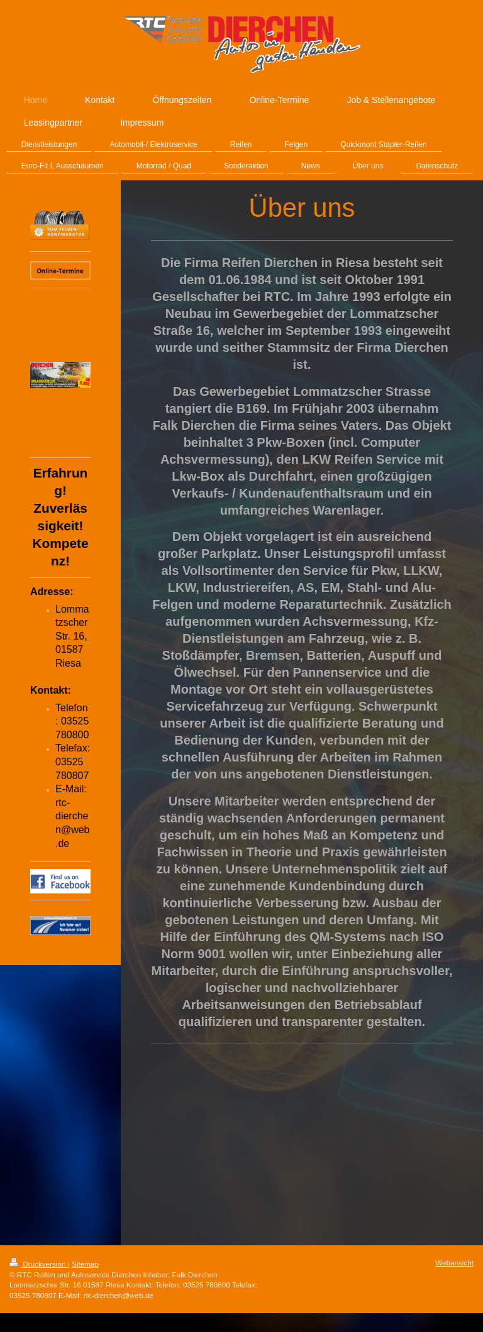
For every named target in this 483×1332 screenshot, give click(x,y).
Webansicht (454, 1262)
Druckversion (38, 1264)
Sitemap (85, 1264)
